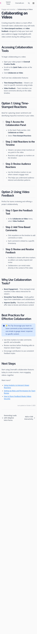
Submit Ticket (8, 3)
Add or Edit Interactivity (29, 418)
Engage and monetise (8, 9)
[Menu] (33, 3)
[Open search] (29, 3)
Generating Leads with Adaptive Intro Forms (9, 417)
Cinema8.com (19, 3)
